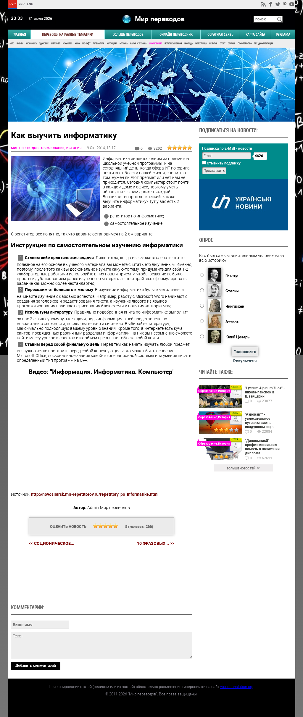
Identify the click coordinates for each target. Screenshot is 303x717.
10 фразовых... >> (155, 543)
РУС (12, 4)
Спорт (222, 43)
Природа (188, 43)
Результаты (245, 361)
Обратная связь (220, 34)
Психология (201, 43)
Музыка (124, 43)
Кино (77, 43)
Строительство (245, 43)
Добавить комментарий (35, 665)
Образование (155, 43)
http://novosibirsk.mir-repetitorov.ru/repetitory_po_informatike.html (95, 494)
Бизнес (20, 43)
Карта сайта (255, 34)
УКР (21, 4)
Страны (231, 43)
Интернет (55, 43)
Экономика (31, 43)
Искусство (67, 43)
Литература (98, 43)
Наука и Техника (138, 43)
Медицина (112, 43)
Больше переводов (128, 34)
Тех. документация (263, 43)
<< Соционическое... (51, 543)
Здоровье (44, 43)
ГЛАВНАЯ (19, 34)
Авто (11, 43)
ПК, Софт (86, 43)
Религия (213, 43)
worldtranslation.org (236, 686)
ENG (30, 4)
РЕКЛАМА (283, 34)
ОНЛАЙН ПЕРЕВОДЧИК (175, 34)
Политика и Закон (173, 43)
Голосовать (244, 351)
